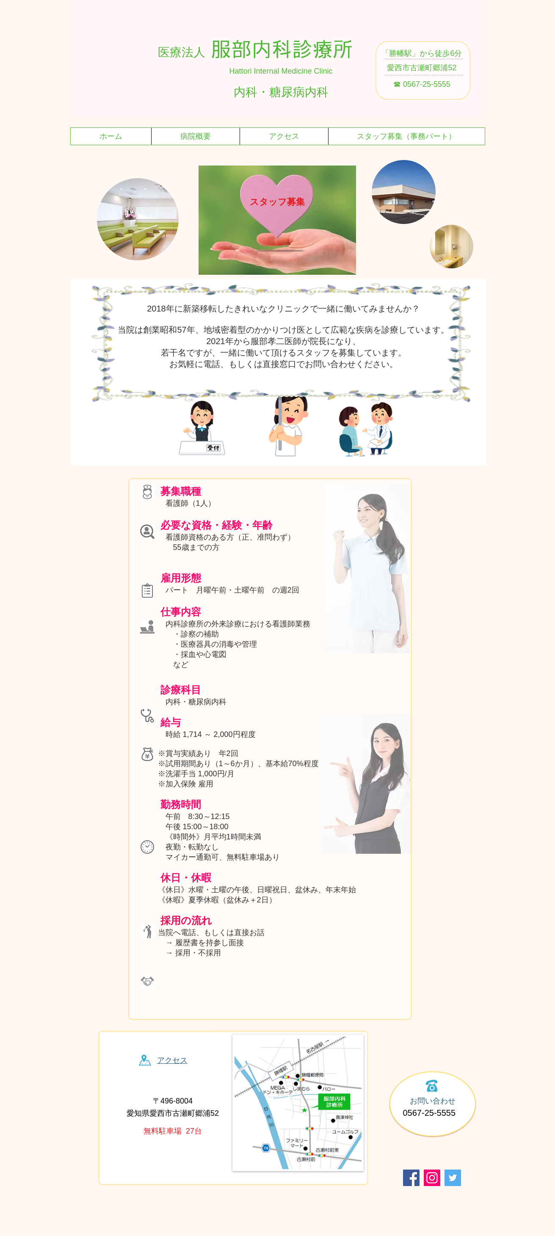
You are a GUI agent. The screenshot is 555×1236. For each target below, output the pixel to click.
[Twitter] (453, 1178)
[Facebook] (411, 1178)
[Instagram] (432, 1178)
